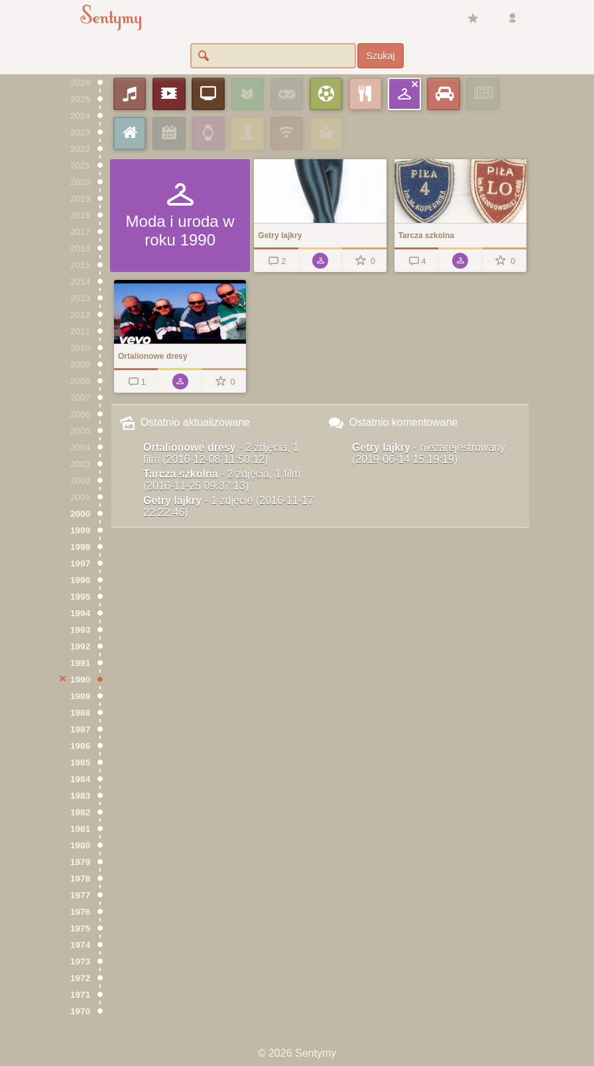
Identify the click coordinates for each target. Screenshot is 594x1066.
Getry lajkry (228, 506)
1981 (80, 829)
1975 (80, 928)
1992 (80, 646)
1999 (80, 530)
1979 (80, 862)
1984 (80, 779)
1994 (80, 613)
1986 (80, 746)
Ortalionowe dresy (221, 453)
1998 (80, 547)
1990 (80, 680)
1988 (80, 713)
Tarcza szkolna (221, 480)
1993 (80, 630)
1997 (80, 563)
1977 (80, 895)
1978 (80, 879)
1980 (80, 845)
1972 (80, 978)
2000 (80, 514)
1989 (80, 696)
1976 (80, 912)
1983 (80, 796)
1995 (80, 597)
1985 (80, 762)
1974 (80, 945)
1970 (80, 1011)
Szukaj (380, 55)
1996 (80, 580)
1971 (80, 995)
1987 (80, 729)
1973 (80, 961)
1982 (80, 812)
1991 (80, 663)
